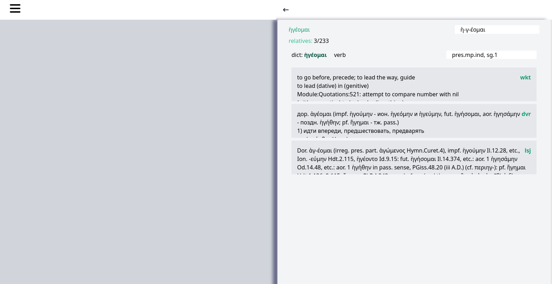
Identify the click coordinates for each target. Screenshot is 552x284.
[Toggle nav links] (15, 9)
